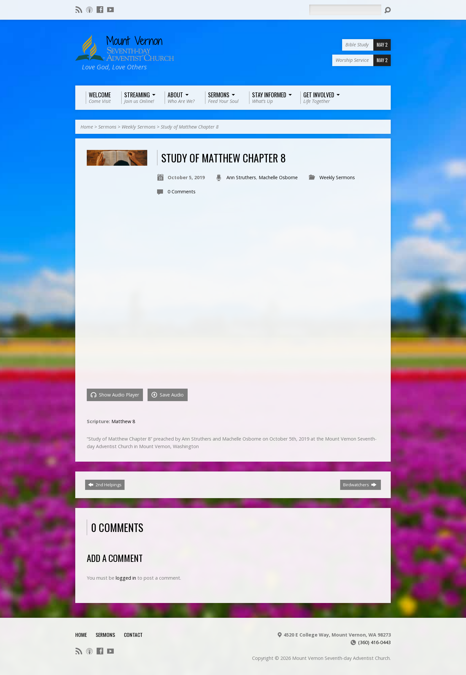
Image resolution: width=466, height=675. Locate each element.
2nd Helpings (105, 485)
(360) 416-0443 (374, 642)
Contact (133, 635)
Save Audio (167, 395)
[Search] (345, 10)
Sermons (107, 127)
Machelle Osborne (278, 177)
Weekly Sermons (138, 127)
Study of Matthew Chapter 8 (190, 127)
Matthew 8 (123, 421)
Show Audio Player (115, 395)
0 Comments (182, 191)
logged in (126, 578)
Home (87, 127)
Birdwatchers (360, 485)
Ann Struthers (241, 177)
